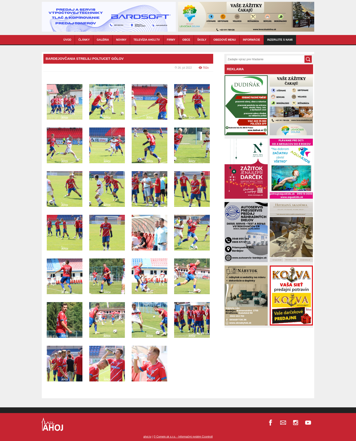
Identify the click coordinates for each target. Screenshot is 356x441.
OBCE (186, 39)
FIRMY (171, 39)
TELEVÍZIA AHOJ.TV (147, 39)
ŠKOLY (201, 39)
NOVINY (121, 39)
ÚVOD (67, 39)
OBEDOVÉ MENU (224, 39)
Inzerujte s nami (280, 39)
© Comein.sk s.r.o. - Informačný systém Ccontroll (183, 436)
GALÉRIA (103, 39)
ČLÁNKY (84, 39)
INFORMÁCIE (251, 39)
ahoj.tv (147, 436)
